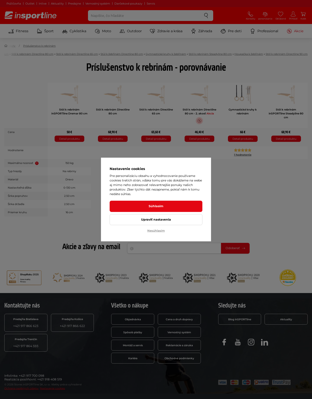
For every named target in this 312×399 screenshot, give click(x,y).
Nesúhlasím (156, 230)
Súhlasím (156, 206)
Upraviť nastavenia (156, 219)
